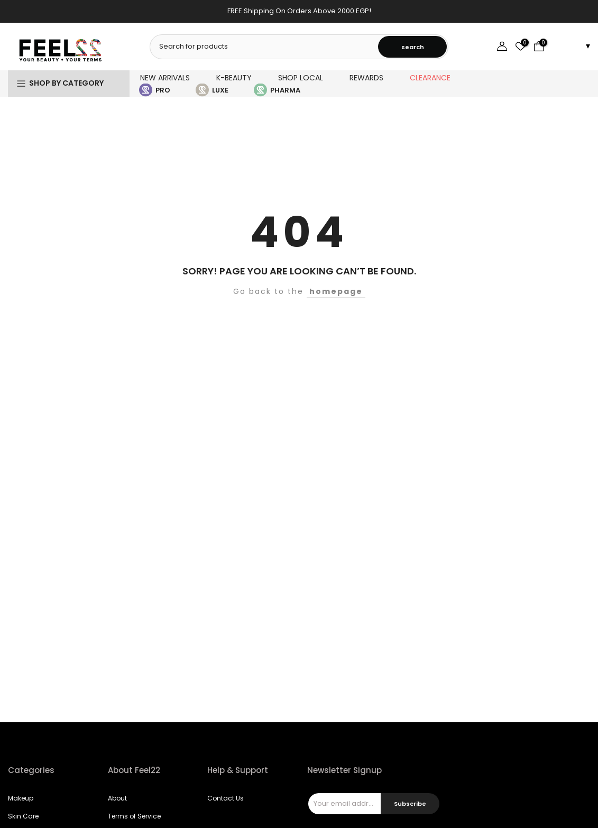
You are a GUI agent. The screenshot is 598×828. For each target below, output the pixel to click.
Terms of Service (134, 816)
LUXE (220, 90)
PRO (162, 90)
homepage (336, 291)
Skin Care (23, 816)
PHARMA (285, 90)
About (117, 798)
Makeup (20, 798)
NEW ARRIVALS (165, 77)
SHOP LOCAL (300, 77)
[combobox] (265, 46)
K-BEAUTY (234, 77)
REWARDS (366, 77)
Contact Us (225, 798)
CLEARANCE (430, 77)
